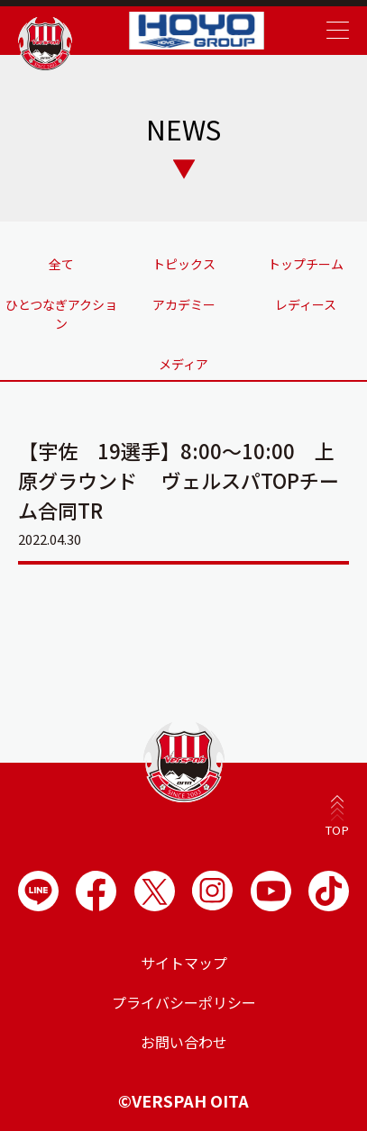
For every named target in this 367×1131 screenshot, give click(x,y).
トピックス (184, 264)
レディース (305, 304)
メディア (183, 364)
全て (61, 264)
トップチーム (306, 264)
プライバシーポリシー (184, 1002)
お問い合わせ (184, 1042)
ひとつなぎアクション (61, 313)
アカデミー (184, 304)
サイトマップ (184, 962)
